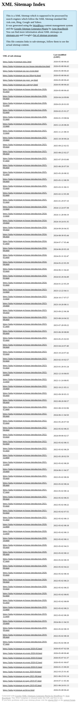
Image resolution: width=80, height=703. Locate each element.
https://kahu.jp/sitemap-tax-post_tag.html (20, 80)
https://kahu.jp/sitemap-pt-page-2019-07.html (22, 681)
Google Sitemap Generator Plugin (31, 28)
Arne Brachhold (60, 28)
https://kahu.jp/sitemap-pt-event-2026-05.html (22, 648)
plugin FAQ (53, 700)
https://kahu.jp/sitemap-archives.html (19, 690)
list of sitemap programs (45, 35)
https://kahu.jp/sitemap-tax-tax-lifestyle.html (22, 75)
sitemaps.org (12, 35)
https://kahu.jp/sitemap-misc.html (17, 61)
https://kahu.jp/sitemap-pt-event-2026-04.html (22, 653)
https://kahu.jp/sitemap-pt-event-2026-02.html (22, 662)
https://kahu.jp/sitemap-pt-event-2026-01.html (22, 667)
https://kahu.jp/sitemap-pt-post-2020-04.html (22, 671)
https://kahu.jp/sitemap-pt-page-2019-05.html (22, 685)
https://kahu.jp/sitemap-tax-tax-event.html (21, 71)
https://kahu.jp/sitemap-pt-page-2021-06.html (22, 676)
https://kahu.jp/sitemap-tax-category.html (20, 84)
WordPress (38, 25)
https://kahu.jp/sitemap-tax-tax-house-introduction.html (26, 66)
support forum (69, 700)
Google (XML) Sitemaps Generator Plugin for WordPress (38, 696)
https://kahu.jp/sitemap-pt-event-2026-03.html (22, 658)
